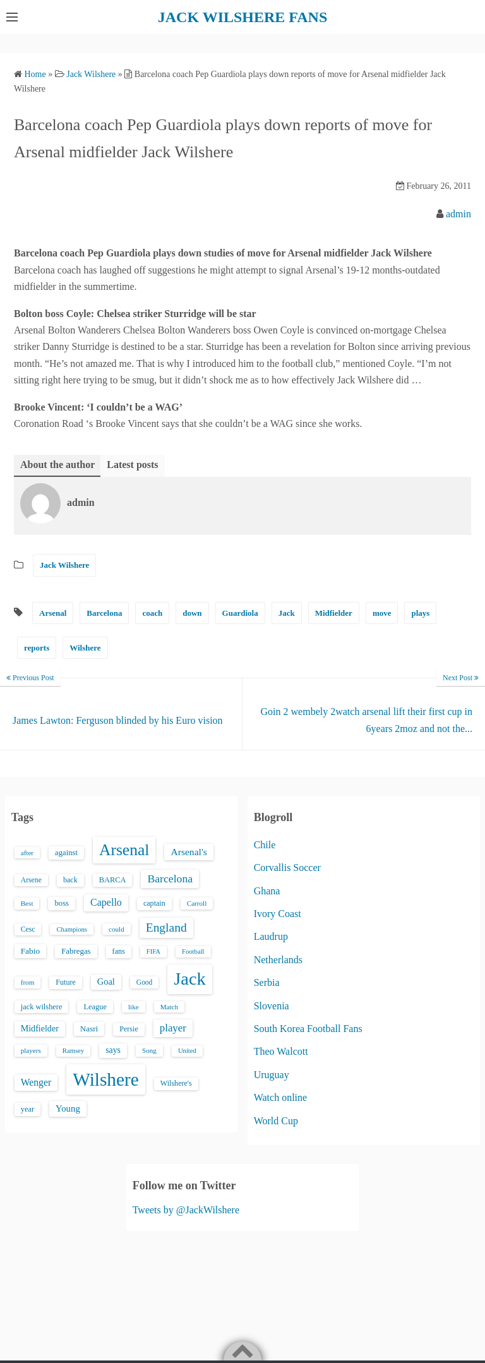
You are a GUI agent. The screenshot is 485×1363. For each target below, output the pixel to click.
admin (458, 213)
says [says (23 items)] (113, 1050)
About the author (57, 464)
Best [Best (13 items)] (27, 903)
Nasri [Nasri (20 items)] (89, 1028)
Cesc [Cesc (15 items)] (28, 929)
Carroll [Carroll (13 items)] (197, 903)
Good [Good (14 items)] (144, 982)
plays (420, 613)
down (192, 613)
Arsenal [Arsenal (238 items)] (124, 850)
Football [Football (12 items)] (193, 951)
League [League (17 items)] (95, 1006)
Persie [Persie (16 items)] (128, 1028)
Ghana (267, 891)
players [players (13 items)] (31, 1050)
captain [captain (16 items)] (154, 903)
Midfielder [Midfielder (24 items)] (40, 1028)
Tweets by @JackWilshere (186, 1209)
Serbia (267, 982)
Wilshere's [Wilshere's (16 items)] (176, 1083)
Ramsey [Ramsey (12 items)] (73, 1050)
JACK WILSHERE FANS (243, 17)
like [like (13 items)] (133, 1007)
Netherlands (278, 959)
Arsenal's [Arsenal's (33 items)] (189, 851)
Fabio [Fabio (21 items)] (30, 951)
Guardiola (240, 613)
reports (36, 647)
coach (152, 613)
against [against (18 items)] (66, 852)
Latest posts (132, 464)
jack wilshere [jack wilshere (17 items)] (42, 1006)
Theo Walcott (281, 1051)
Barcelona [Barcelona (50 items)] (170, 878)
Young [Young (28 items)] (68, 1108)
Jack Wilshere (64, 565)
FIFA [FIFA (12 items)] (153, 951)
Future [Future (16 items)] (66, 982)
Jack (286, 613)
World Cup (276, 1120)
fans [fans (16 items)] (118, 951)
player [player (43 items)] (173, 1028)
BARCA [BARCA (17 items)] (112, 879)
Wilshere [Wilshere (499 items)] (106, 1079)
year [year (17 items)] (27, 1109)
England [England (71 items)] (166, 927)
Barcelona (104, 613)
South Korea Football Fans (308, 1028)
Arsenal (52, 613)
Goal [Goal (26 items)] (106, 981)
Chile (265, 844)
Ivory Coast (277, 913)
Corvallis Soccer (287, 867)
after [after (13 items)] (27, 852)
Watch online (280, 1097)
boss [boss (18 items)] (61, 903)
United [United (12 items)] (187, 1050)
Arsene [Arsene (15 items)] (31, 880)
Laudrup (271, 936)
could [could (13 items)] (116, 929)
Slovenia (271, 1005)
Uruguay (271, 1074)
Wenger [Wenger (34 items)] (36, 1082)
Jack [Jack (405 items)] (189, 978)
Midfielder (333, 613)
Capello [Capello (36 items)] (106, 902)
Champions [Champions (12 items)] (71, 929)
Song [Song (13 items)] (149, 1050)
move (382, 613)
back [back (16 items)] (70, 879)
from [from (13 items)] (28, 982)
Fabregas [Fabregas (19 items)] (75, 951)
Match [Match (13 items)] (169, 1007)
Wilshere (84, 647)
